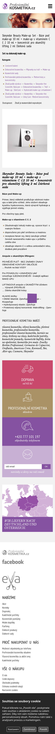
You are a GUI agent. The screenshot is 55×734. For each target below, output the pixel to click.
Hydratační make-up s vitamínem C (38, 90)
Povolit (43, 729)
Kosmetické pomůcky (11, 618)
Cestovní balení (11, 65)
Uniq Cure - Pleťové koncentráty (36, 96)
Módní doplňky (8, 622)
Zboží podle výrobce (13, 83)
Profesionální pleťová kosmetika (18, 77)
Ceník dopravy (8, 679)
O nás (4, 675)
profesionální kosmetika (20, 553)
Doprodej (6, 611)
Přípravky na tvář (33, 69)
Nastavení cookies (10, 690)
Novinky (5, 607)
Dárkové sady (8, 633)
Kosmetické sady (11, 73)
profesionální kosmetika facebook (13, 561)
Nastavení (13, 729)
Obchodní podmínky (10, 682)
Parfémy (5, 626)
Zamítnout (29, 729)
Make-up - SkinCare (13, 90)
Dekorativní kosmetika (14, 69)
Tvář (46, 86)
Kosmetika (28, 83)
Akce (4, 603)
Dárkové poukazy (9, 630)
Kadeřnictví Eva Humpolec (11, 580)
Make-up (46, 69)
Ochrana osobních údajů (12, 686)
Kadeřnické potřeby (10, 615)
